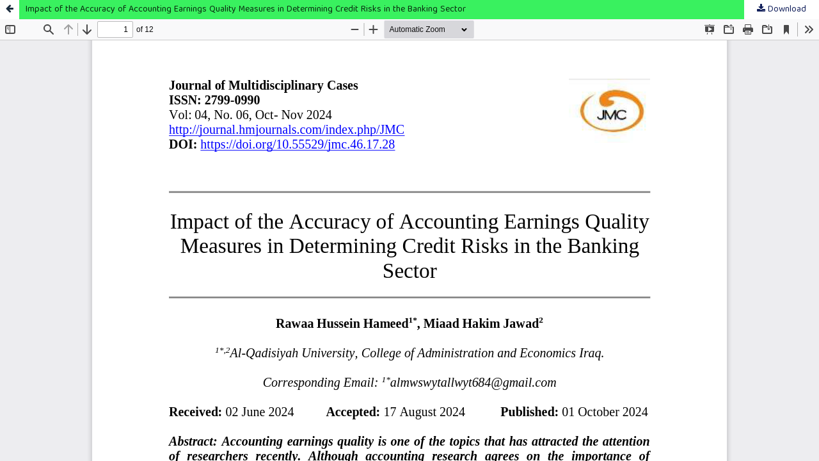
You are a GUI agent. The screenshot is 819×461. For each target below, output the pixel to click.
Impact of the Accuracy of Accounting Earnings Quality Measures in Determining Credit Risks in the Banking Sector (246, 9)
